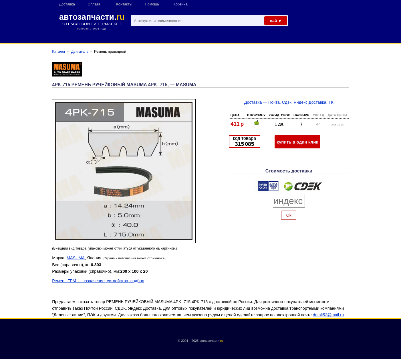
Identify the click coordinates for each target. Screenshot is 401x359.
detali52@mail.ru (328, 315)
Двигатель (79, 51)
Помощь (152, 4)
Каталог (58, 51)
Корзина (180, 4)
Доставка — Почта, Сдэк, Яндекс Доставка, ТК (288, 102)
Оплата (94, 4)
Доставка (67, 4)
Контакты (124, 4)
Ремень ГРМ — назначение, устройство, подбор (98, 280)
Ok (288, 215)
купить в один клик (297, 142)
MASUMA (76, 258)
